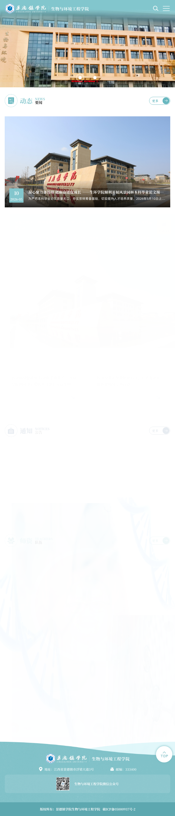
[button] (80, 77)
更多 (155, 100)
